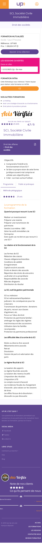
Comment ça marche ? (10, 451)
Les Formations (34, 526)
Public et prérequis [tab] (26, 184)
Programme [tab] (8, 184)
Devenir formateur (33, 538)
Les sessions (36, 530)
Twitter (5, 435)
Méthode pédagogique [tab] (12, 190)
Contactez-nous (34, 534)
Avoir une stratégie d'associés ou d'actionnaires (20, 103)
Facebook (6, 431)
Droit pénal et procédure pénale (14, 106)
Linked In (6, 439)
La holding (6, 101)
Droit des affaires (10, 144)
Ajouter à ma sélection (20, 52)
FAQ (3, 455)
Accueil (38, 523)
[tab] (13, 197)
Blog (3, 459)
